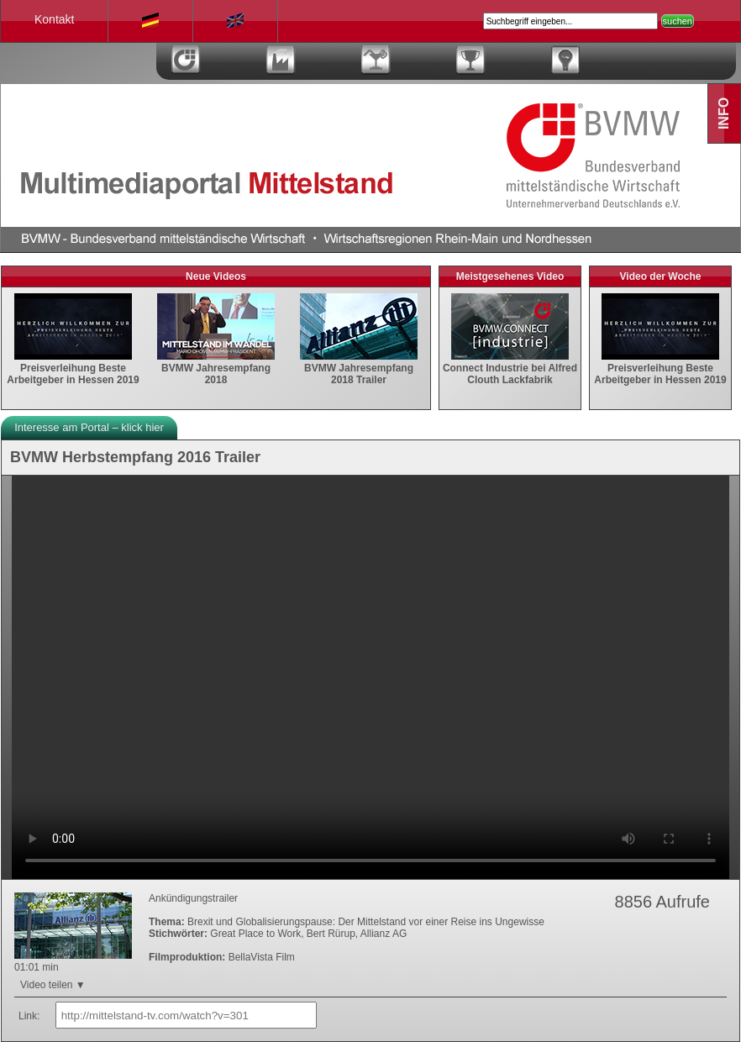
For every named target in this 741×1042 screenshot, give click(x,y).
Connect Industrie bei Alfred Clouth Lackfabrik (510, 368)
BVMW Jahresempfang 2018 (216, 368)
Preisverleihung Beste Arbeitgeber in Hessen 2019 (73, 368)
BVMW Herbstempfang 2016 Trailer (135, 457)
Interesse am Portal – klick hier (89, 427)
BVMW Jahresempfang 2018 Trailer (359, 368)
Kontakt (54, 19)
